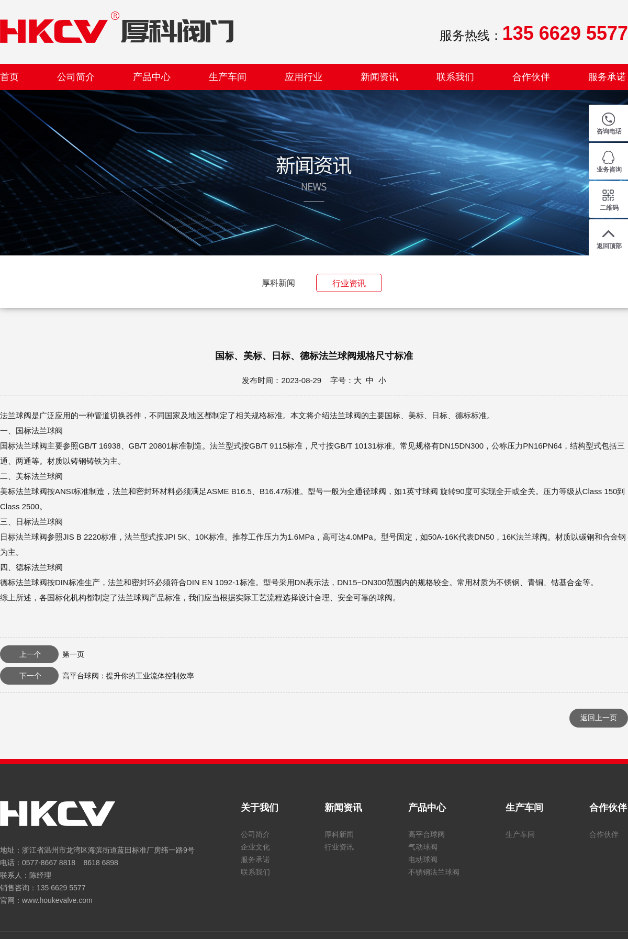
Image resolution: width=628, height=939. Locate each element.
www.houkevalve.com (57, 900)
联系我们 (455, 77)
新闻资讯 (379, 77)
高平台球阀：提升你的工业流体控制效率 (97, 676)
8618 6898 (101, 862)
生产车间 (227, 77)
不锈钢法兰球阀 (433, 872)
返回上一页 (598, 717)
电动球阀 (423, 859)
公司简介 (76, 77)
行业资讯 (349, 283)
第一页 (42, 654)
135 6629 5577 (61, 888)
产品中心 (152, 77)
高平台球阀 (426, 834)
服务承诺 (607, 77)
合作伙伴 (531, 77)
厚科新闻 (278, 282)
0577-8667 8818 (48, 862)
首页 (9, 77)
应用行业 (303, 77)
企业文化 (255, 847)
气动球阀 (423, 847)
